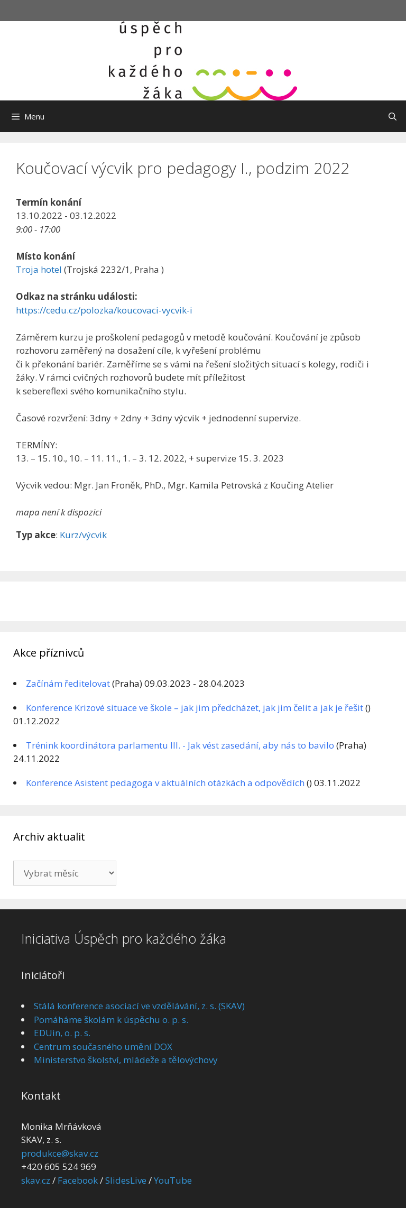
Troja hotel (39, 269)
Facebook (78, 1180)
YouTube (173, 1180)
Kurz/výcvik (83, 535)
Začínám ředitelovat (68, 683)
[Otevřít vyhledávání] (392, 116)
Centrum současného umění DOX (103, 1046)
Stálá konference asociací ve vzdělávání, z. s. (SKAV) (139, 1006)
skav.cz (35, 1180)
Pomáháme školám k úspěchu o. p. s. (111, 1019)
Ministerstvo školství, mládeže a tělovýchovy (126, 1060)
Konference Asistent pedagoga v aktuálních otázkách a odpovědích (165, 783)
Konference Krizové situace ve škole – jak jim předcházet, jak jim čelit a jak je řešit (194, 708)
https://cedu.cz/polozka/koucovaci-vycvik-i (104, 310)
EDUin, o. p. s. (62, 1033)
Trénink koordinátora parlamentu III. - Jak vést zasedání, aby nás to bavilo (180, 745)
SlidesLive (125, 1180)
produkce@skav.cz (59, 1153)
